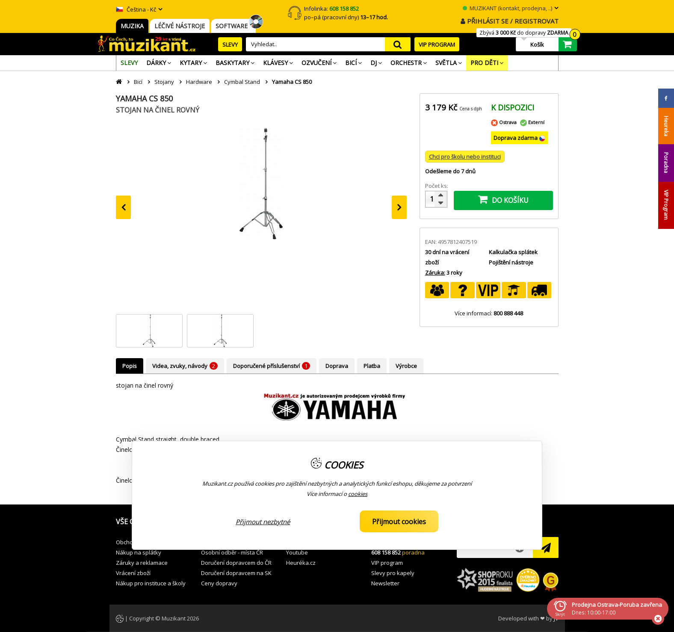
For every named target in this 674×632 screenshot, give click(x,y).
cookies (357, 494)
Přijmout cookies (399, 521)
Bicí (138, 82)
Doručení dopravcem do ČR (236, 563)
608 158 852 (386, 552)
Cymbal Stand (242, 82)
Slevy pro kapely (392, 573)
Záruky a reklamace (142, 563)
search (398, 44)
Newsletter (385, 583)
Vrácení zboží (133, 573)
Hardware (199, 82)
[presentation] (123, 207)
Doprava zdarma (516, 138)
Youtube (297, 552)
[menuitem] (129, 63)
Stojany (164, 82)
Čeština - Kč (136, 9)
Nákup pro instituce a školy (151, 583)
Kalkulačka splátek (513, 252)
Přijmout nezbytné (263, 521)
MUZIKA (132, 26)
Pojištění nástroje (511, 262)
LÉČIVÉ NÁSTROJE (179, 26)
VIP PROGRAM (437, 44)
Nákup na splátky (138, 552)
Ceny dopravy (219, 583)
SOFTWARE (233, 26)
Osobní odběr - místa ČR (232, 552)
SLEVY (230, 44)
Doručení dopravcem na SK (236, 573)
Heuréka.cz (301, 563)
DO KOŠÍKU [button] (503, 199)
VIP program (387, 563)
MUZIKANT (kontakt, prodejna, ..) (507, 8)
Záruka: (435, 272)
